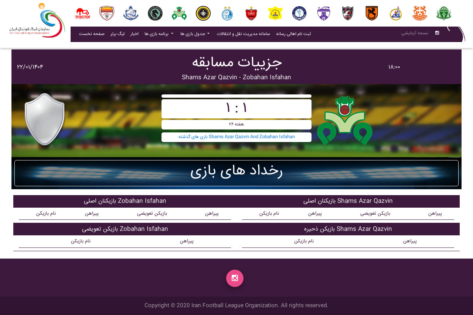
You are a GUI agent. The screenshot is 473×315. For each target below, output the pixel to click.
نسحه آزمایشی (414, 34)
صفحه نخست (92, 35)
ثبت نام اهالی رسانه (295, 35)
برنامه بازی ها (157, 35)
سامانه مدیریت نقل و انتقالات (245, 35)
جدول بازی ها (193, 35)
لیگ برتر (117, 35)
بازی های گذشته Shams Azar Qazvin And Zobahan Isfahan (236, 137)
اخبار (136, 35)
